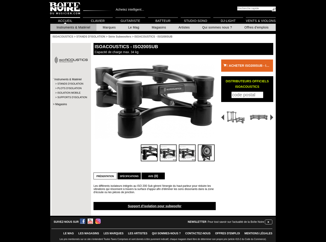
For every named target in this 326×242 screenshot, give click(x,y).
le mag (68, 233)
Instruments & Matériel (73, 27)
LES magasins (88, 233)
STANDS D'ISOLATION (70, 83)
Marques (109, 27)
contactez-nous (198, 233)
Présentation (105, 176)
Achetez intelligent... (130, 9)
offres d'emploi (227, 233)
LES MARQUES (113, 233)
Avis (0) (153, 176)
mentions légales (258, 233)
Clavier (98, 21)
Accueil (65, 21)
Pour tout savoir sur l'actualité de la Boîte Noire (236, 221)
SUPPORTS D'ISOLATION (71, 97)
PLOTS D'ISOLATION (69, 88)
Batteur (162, 21)
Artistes (184, 27)
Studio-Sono (195, 21)
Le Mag (133, 27)
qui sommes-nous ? (166, 233)
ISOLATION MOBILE (69, 92)
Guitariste (130, 21)
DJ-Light (228, 21)
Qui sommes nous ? (217, 27)
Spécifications (129, 176)
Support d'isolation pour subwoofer (154, 206)
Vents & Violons (261, 21)
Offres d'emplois (256, 27)
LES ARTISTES (137, 233)
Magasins (159, 27)
